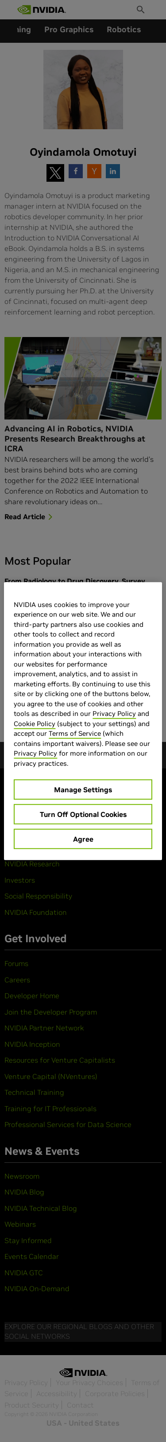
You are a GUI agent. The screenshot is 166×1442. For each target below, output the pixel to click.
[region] (83, 721)
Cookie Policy (34, 723)
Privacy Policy (114, 713)
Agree (83, 839)
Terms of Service (75, 733)
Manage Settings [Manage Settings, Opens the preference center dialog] (83, 789)
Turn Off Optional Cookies (83, 814)
